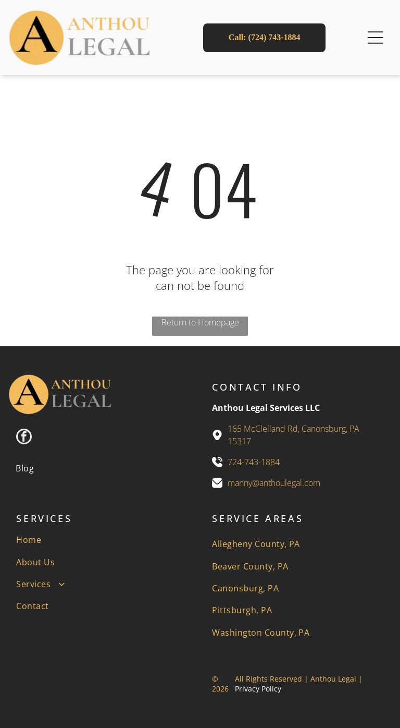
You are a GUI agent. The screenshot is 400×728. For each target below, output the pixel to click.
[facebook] (24, 438)
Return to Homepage (200, 322)
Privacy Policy (258, 689)
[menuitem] (25, 467)
